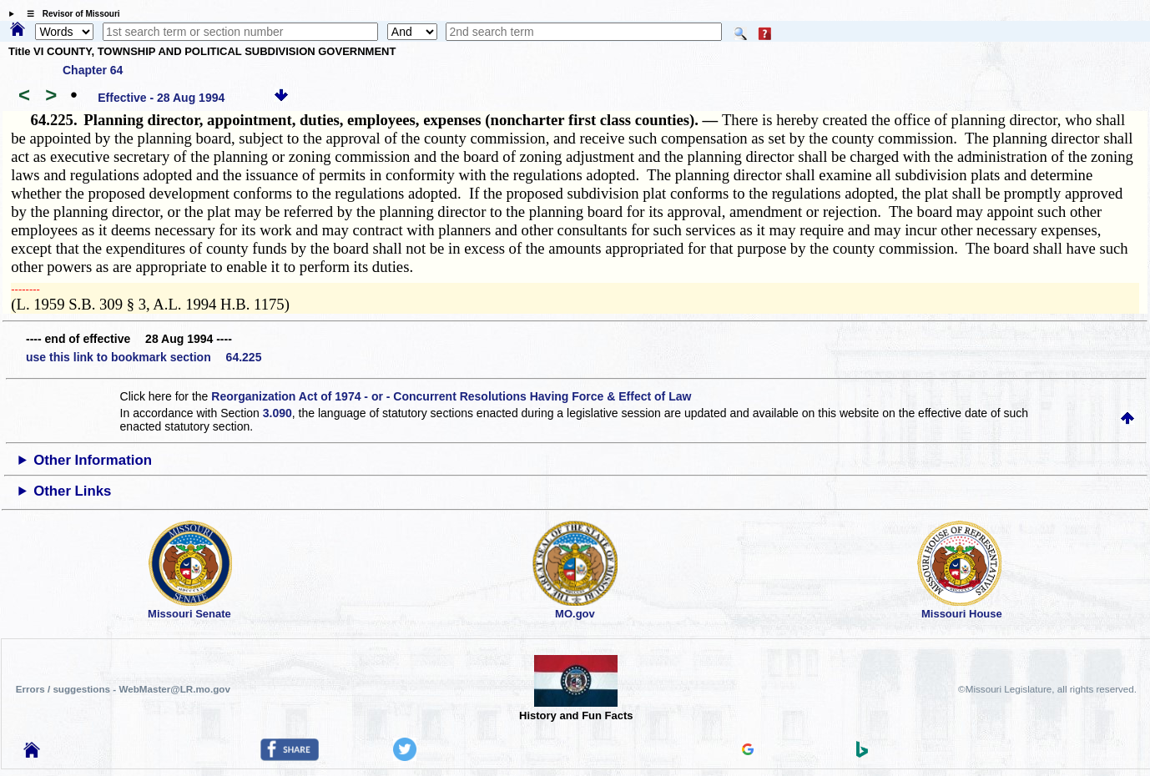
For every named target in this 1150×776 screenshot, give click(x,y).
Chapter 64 (93, 70)
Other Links (72, 491)
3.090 (277, 413)
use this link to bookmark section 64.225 (143, 357)
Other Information (92, 460)
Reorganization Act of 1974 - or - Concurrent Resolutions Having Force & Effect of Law (451, 396)
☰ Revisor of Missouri (69, 13)
